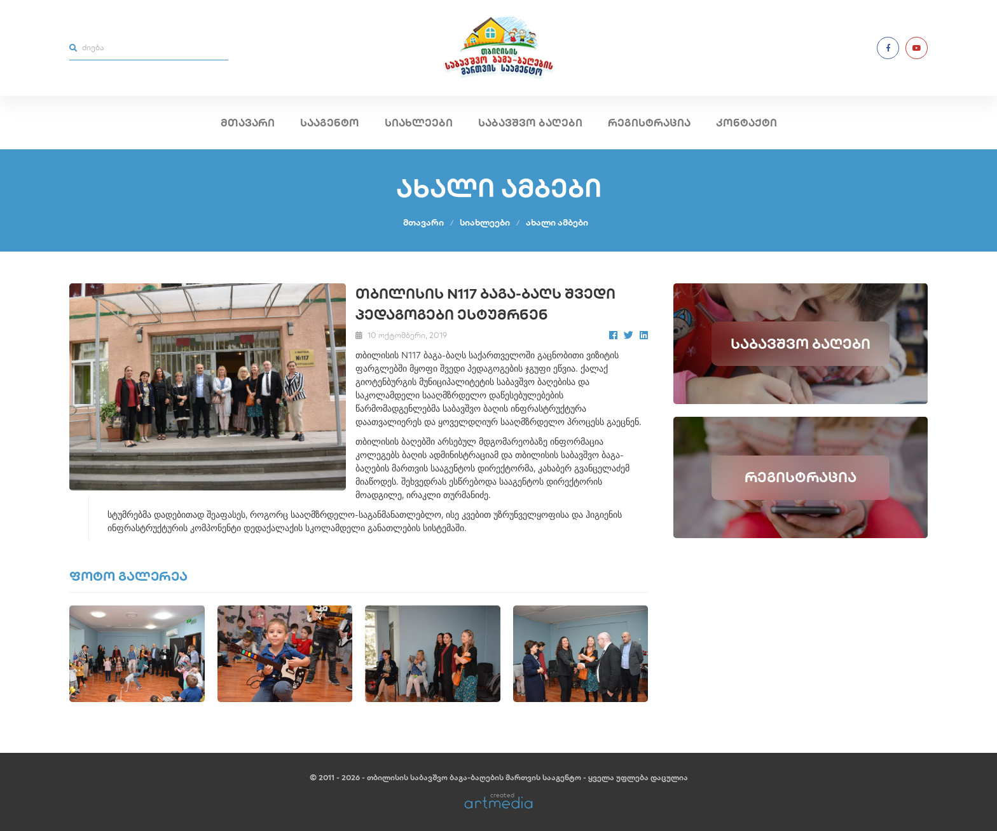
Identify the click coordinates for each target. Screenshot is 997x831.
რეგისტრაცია (649, 122)
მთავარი (248, 122)
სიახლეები (419, 122)
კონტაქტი (746, 122)
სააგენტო (329, 122)
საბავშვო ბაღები (530, 122)
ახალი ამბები (557, 222)
